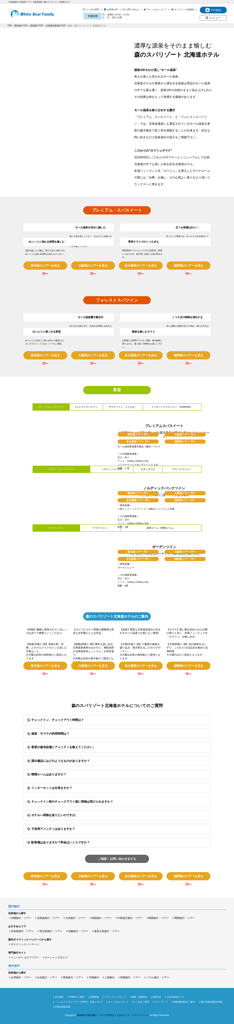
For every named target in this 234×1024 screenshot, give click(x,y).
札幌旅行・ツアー (78, 931)
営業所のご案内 (76, 997)
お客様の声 (112, 9)
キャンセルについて (156, 9)
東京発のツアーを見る (45, 265)
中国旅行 (94, 977)
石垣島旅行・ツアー (22, 931)
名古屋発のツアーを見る (141, 265)
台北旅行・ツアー (47, 977)
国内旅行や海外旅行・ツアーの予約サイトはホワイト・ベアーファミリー (113, 1015)
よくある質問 (92, 9)
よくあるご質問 (141, 1002)
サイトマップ (161, 1002)
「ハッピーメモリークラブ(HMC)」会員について (79, 1002)
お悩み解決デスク (175, 997)
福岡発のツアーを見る (188, 265)
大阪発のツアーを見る (93, 265)
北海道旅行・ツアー (48, 917)
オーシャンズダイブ (56, 957)
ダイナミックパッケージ (25, 944)
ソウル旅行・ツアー (157, 977)
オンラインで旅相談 (184, 9)
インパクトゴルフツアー (25, 957)
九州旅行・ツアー (75, 917)
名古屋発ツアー (138, 441)
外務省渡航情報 (62, 1007)
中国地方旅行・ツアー (130, 917)
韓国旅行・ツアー (130, 977)
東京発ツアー (138, 434)
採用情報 (94, 997)
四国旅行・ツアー (101, 917)
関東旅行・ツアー (158, 917)
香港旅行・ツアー (73, 977)
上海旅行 (110, 977)
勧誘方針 (156, 997)
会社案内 (59, 997)
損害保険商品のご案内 (184, 1002)
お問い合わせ (132, 9)
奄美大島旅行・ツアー (107, 931)
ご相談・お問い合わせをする (117, 858)
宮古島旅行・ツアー (51, 931)
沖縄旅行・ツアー (21, 917)
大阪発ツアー (185, 434)
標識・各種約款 (139, 997)
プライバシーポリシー (115, 997)
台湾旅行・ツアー (21, 977)
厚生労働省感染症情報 (211, 1002)
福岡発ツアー (185, 441)
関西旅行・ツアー (184, 917)
